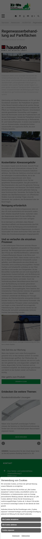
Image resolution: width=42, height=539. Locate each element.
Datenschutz (26, 536)
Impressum (15, 536)
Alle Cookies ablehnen (9, 525)
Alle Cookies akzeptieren (10, 519)
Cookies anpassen (8, 530)
